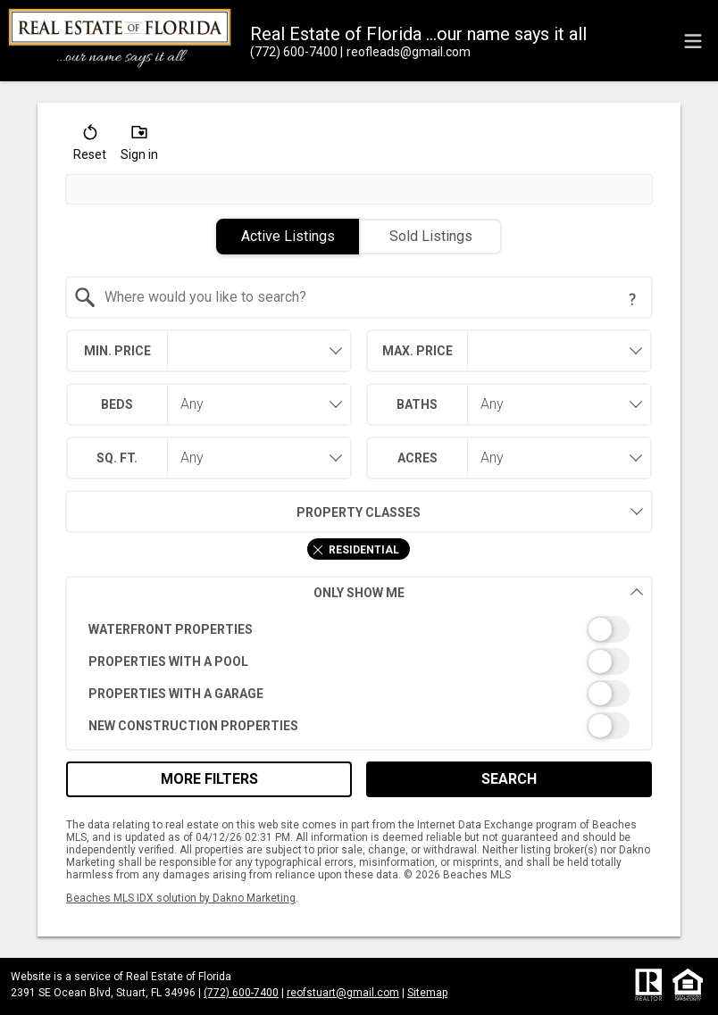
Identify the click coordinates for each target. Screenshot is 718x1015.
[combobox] (359, 297)
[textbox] (370, 297)
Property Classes (243, 511)
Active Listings (288, 236)
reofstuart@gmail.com (343, 992)
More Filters (209, 778)
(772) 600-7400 (241, 992)
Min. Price (117, 351)
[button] (90, 146)
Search (509, 778)
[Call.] (294, 52)
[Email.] (405, 52)
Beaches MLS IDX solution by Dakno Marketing (181, 898)
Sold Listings (430, 236)
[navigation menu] (693, 41)
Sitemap (427, 992)
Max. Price (417, 351)
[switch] (359, 629)
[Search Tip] (632, 299)
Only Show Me (478, 592)
